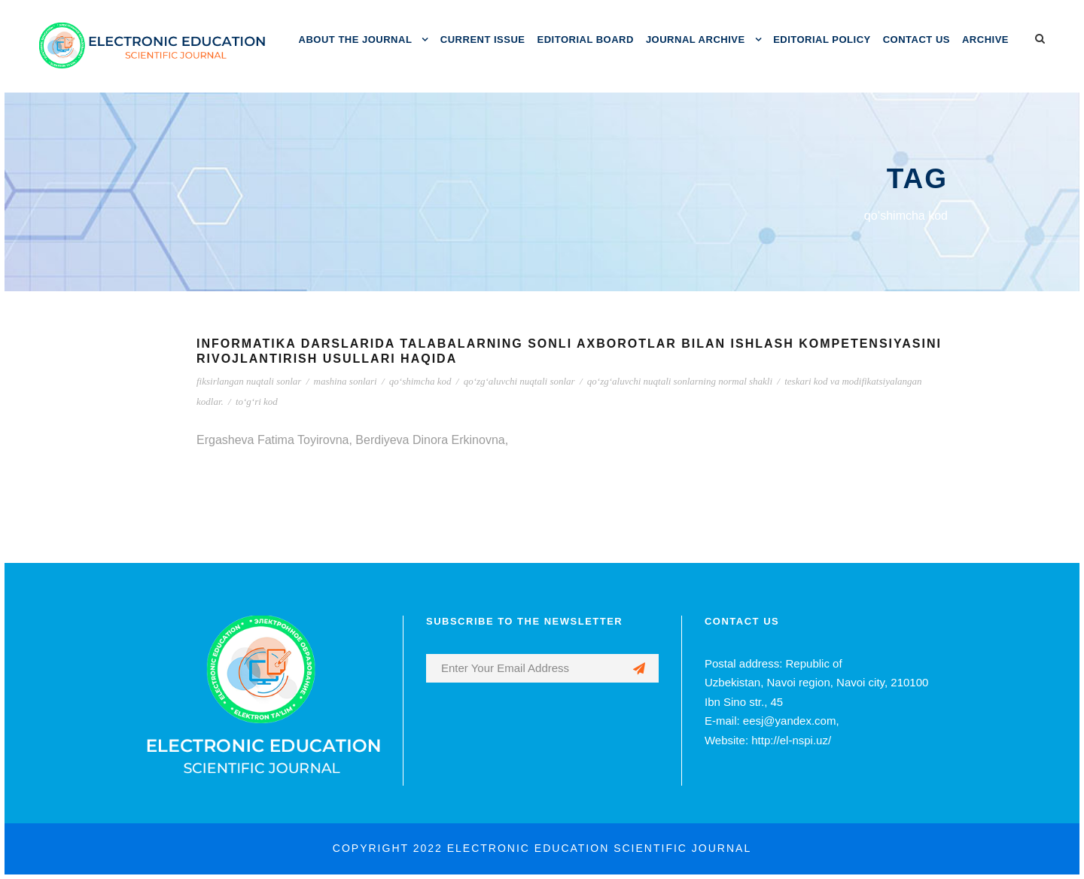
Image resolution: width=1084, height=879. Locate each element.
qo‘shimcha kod (420, 381)
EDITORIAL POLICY (822, 39)
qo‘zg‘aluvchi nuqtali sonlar (519, 381)
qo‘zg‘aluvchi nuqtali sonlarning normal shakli (679, 381)
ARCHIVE (985, 39)
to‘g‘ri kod (257, 401)
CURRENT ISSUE (482, 39)
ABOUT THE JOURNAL (356, 39)
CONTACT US (916, 39)
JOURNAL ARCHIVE (695, 39)
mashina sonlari (345, 381)
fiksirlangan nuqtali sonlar (248, 381)
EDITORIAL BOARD (585, 39)
